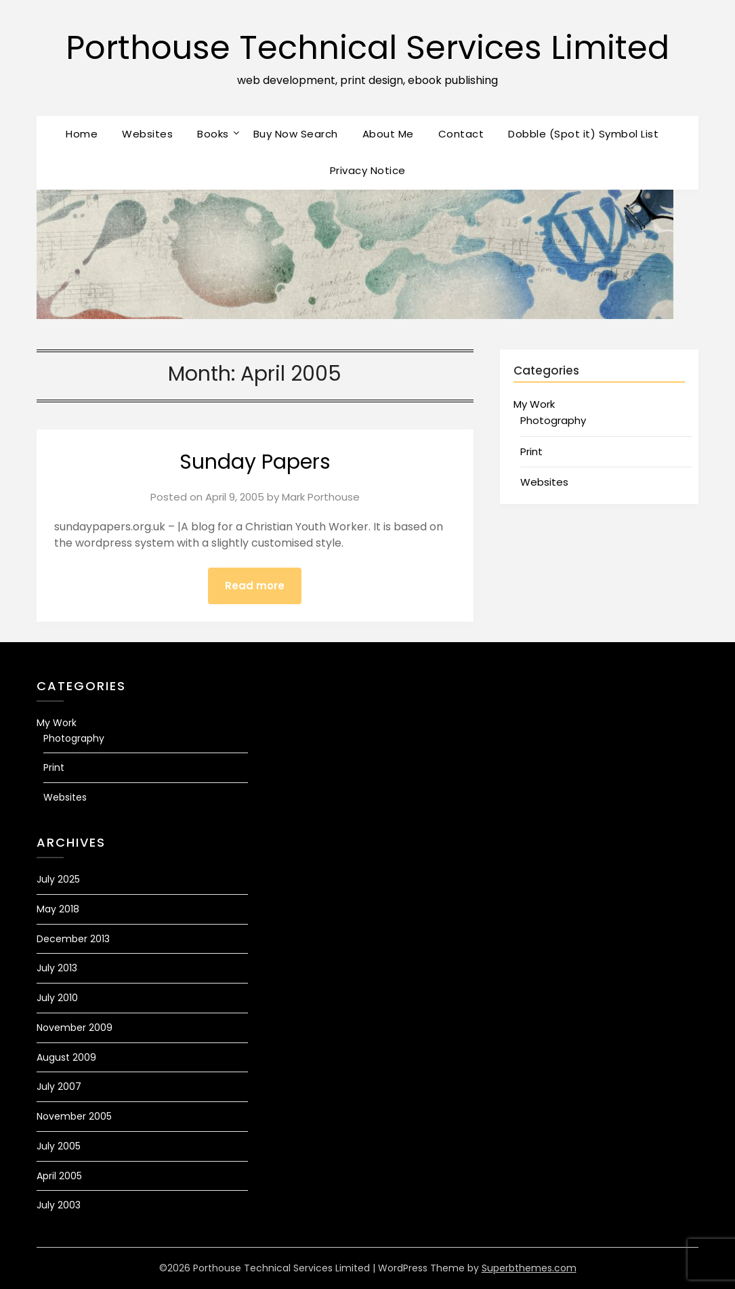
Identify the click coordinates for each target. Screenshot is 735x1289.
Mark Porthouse (321, 497)
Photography (553, 420)
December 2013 (73, 939)
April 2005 (59, 1176)
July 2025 (58, 879)
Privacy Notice (368, 170)
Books (213, 134)
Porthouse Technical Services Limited (367, 47)
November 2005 (74, 1116)
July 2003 (59, 1205)
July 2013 (57, 968)
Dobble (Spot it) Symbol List (583, 134)
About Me (388, 134)
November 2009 (74, 1027)
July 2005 (59, 1146)
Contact (461, 134)
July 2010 (57, 998)
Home (82, 134)
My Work (534, 404)
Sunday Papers (255, 462)
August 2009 (66, 1057)
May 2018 (58, 909)
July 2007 (59, 1086)
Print (531, 451)
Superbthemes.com (529, 1268)
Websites (147, 134)
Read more (255, 585)
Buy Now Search (295, 134)
